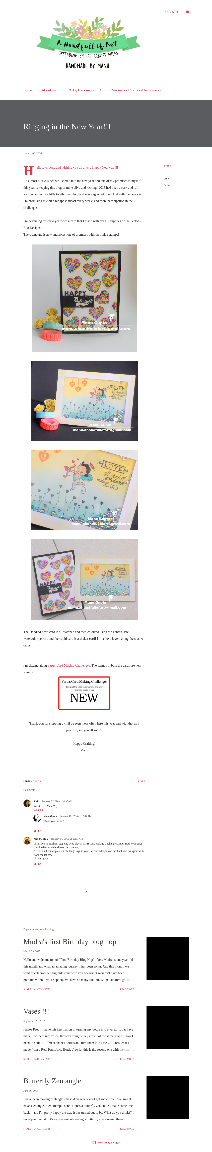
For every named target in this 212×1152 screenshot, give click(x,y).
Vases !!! (36, 1011)
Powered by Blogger (106, 1142)
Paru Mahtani (40, 838)
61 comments (42, 989)
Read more (127, 989)
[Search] (171, 11)
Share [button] (167, 166)
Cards (167, 184)
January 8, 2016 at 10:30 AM (57, 801)
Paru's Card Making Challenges (69, 665)
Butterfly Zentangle (52, 1081)
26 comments (42, 1129)
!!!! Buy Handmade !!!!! (83, 90)
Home (27, 90)
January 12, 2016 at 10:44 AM (75, 816)
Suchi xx (38, 809)
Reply (37, 830)
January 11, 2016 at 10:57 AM (67, 838)
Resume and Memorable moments (136, 90)
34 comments (42, 1059)
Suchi (36, 801)
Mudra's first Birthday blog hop (69, 942)
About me (49, 90)
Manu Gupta (50, 816)
